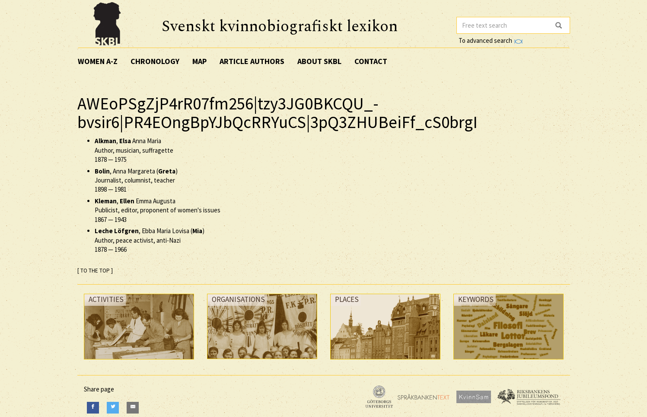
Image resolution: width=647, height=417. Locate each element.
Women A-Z (98, 61)
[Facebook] (93, 408)
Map (199, 61)
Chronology (155, 61)
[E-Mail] (133, 408)
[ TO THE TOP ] (95, 270)
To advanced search (491, 40)
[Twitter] (113, 408)
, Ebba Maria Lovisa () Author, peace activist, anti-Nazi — (149, 240)
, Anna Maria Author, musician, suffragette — (134, 150)
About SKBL (319, 61)
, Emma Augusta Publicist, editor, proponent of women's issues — (157, 210)
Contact (370, 61)
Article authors (252, 61)
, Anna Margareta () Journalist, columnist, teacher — (136, 180)
